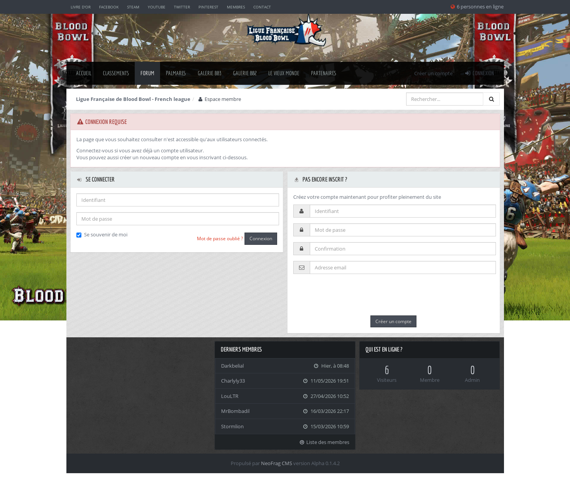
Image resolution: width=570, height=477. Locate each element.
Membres (236, 7)
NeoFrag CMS (276, 463)
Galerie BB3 (209, 73)
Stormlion (232, 426)
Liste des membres (324, 442)
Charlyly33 (233, 380)
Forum (147, 73)
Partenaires (324, 73)
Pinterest (208, 7)
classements (116, 73)
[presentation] (351, 295)
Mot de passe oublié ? (220, 238)
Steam (133, 7)
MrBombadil (235, 411)
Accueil (83, 73)
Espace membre (219, 99)
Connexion (479, 73)
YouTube (156, 7)
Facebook (109, 7)
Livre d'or (81, 7)
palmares (176, 73)
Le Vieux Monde (283, 73)
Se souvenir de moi (101, 234)
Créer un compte (433, 73)
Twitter (182, 7)
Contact (262, 7)
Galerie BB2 (245, 73)
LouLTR (229, 396)
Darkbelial (232, 365)
